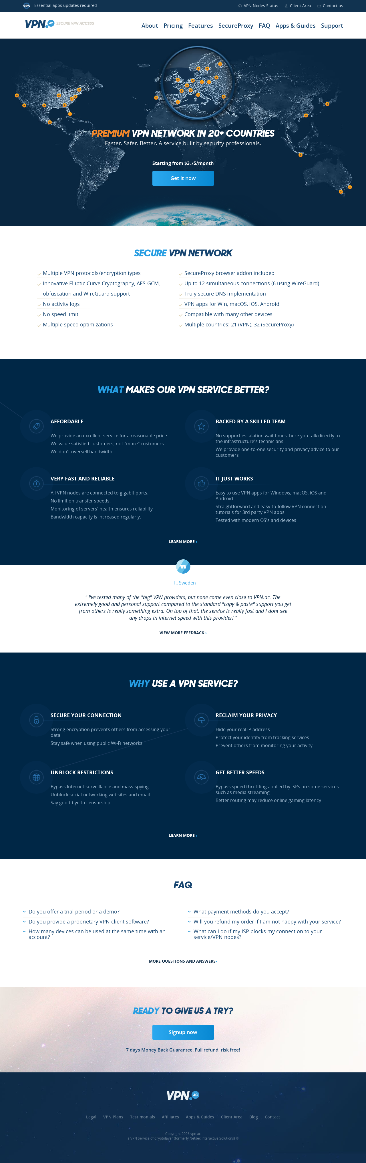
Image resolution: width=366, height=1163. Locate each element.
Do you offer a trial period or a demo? (74, 912)
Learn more (183, 542)
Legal (91, 1117)
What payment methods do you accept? (241, 912)
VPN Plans (113, 1117)
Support (332, 26)
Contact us (333, 6)
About (150, 26)
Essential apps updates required (65, 6)
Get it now (183, 178)
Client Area (300, 6)
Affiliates (170, 1117)
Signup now (183, 1032)
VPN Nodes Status (261, 6)
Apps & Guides (296, 26)
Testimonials (142, 1117)
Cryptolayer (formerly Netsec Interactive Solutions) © (196, 1138)
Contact (272, 1117)
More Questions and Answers (183, 961)
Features (200, 26)
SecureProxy (235, 26)
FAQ (264, 26)
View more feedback (183, 633)
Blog (253, 1117)
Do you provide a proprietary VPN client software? (89, 922)
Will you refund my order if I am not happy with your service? (267, 922)
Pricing (173, 26)
